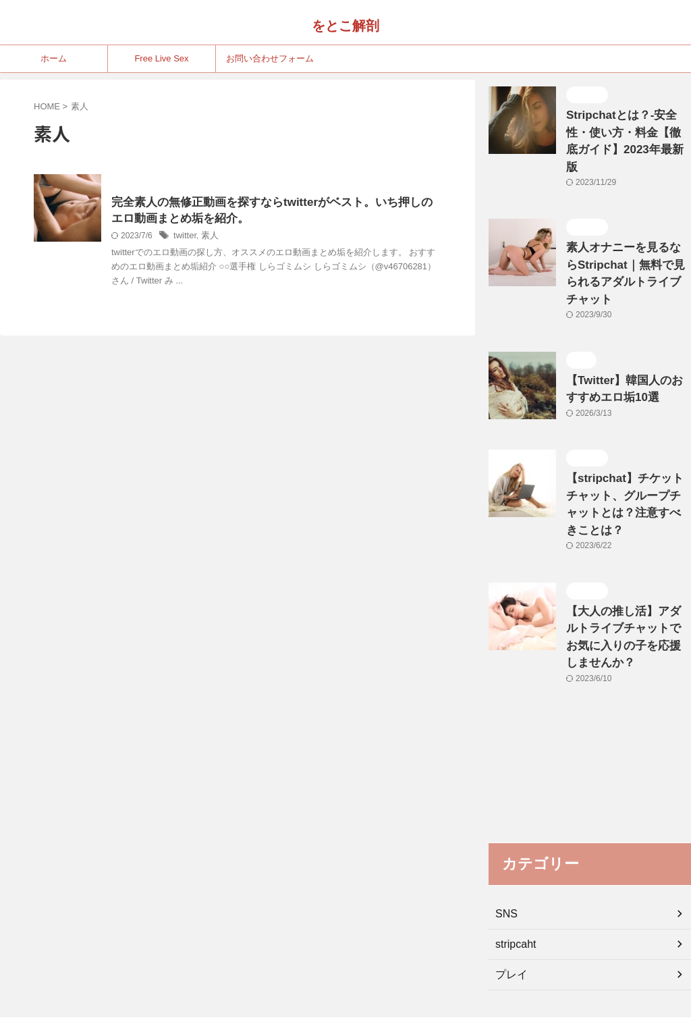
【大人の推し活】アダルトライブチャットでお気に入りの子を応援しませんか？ (627, 552)
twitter (183, 238)
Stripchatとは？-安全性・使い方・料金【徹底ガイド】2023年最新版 (626, 129)
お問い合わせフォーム (270, 58)
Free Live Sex (161, 58)
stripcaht (513, 848)
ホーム (53, 58)
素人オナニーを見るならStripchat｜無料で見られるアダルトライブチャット (625, 238)
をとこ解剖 (345, 25)
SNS (505, 818)
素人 (207, 238)
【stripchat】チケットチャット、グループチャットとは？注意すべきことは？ (624, 443)
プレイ (509, 879)
